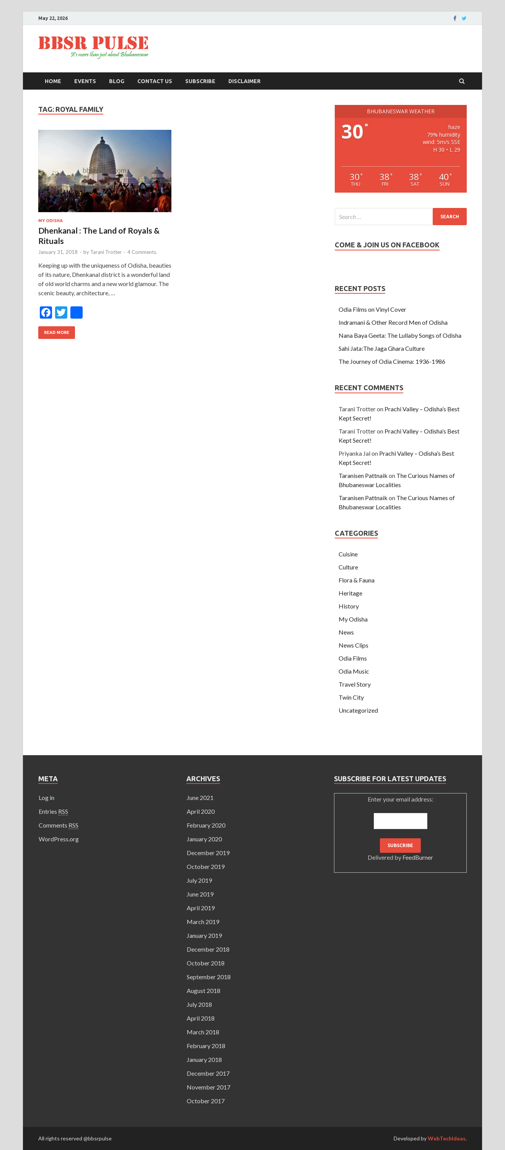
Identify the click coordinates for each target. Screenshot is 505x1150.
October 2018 (206, 963)
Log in (46, 797)
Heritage (350, 593)
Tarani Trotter (106, 252)
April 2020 (201, 811)
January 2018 (204, 1059)
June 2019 (200, 894)
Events (85, 81)
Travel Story (355, 684)
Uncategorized (358, 710)
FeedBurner (417, 857)
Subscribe (200, 81)
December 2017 (208, 1073)
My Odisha (50, 220)
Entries (53, 811)
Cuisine (348, 554)
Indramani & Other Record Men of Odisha (393, 322)
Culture (348, 567)
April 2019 (201, 907)
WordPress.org (59, 838)
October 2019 (206, 866)
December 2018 (208, 949)
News (346, 632)
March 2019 (203, 921)
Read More (56, 332)
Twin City (351, 697)
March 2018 (203, 1031)
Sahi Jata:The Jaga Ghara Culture (382, 348)
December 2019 (208, 852)
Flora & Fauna (357, 580)
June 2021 (200, 797)
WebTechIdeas (447, 1138)
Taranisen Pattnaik (363, 475)
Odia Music (354, 671)
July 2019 (199, 880)
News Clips (353, 645)
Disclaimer (244, 81)
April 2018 (201, 1018)
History (349, 606)
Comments (58, 825)
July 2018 (199, 1004)
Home (53, 81)
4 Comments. (142, 252)
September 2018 (209, 976)
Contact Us (154, 81)
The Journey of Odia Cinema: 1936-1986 (392, 361)
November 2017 (208, 1087)
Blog (116, 81)
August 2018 (203, 990)
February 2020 (206, 825)
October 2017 (206, 1100)
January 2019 (204, 935)
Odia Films (353, 658)
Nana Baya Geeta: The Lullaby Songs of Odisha (400, 335)
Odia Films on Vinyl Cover (372, 309)
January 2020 (204, 838)
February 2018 (206, 1045)
